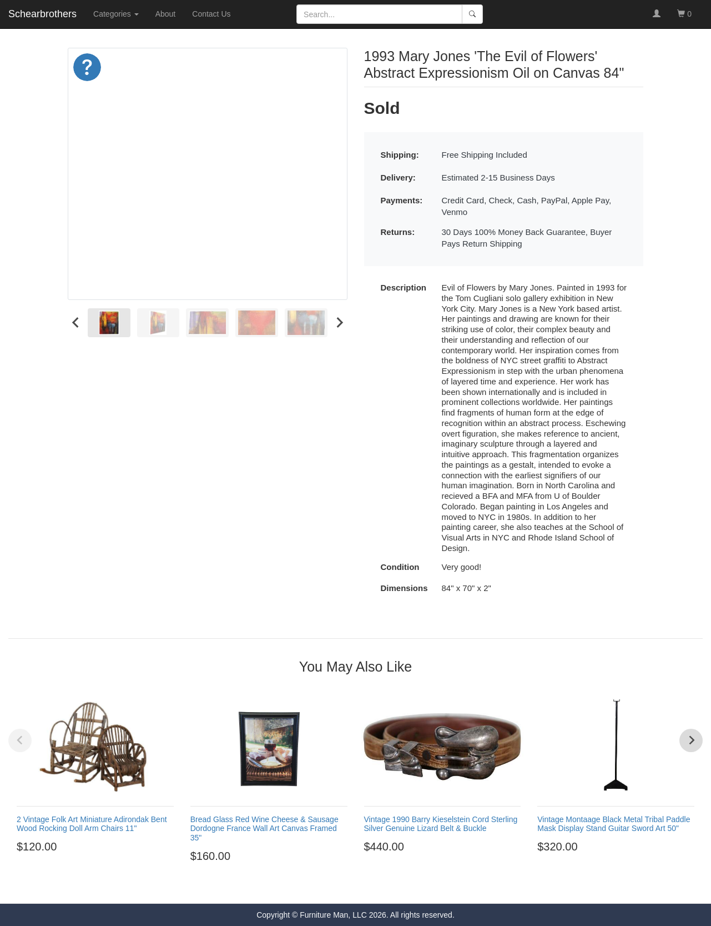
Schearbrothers (42, 13)
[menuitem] (109, 323)
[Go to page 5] (371, 886)
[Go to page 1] (330, 886)
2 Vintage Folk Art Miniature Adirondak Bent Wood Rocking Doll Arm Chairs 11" (92, 824)
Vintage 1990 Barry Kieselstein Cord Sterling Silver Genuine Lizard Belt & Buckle (441, 824)
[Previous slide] (20, 740)
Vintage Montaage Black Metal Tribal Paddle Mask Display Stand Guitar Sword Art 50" (613, 824)
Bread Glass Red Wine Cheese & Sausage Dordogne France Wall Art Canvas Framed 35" (264, 829)
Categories (116, 13)
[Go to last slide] (76, 323)
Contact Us (211, 13)
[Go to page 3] (351, 886)
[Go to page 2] (341, 886)
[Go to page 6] (381, 886)
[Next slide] (339, 323)
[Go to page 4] (361, 886)
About (165, 13)
